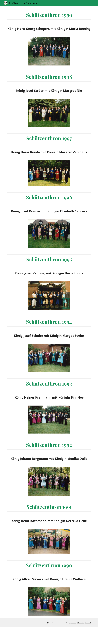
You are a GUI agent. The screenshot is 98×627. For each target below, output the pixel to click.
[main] (49, 15)
